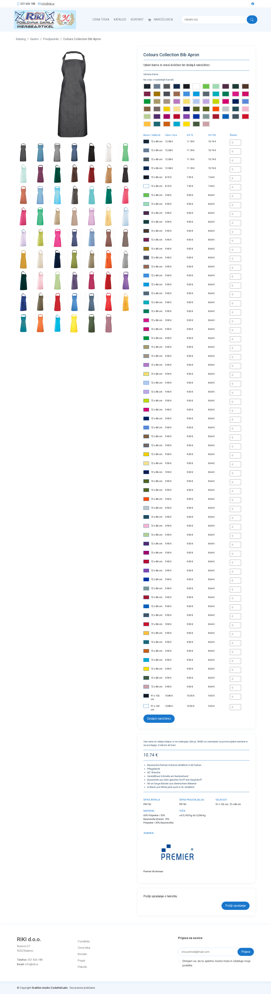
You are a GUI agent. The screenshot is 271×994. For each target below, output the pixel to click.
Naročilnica (163, 19)
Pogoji (81, 960)
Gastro (34, 38)
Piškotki (82, 966)
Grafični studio (41, 987)
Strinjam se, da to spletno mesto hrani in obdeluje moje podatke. (216, 963)
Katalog (120, 19)
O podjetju (84, 941)
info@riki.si (47, 3)
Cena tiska (101, 19)
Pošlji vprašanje (235, 905)
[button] (24, 93)
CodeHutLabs (59, 987)
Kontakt (137, 19)
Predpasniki (51, 38)
